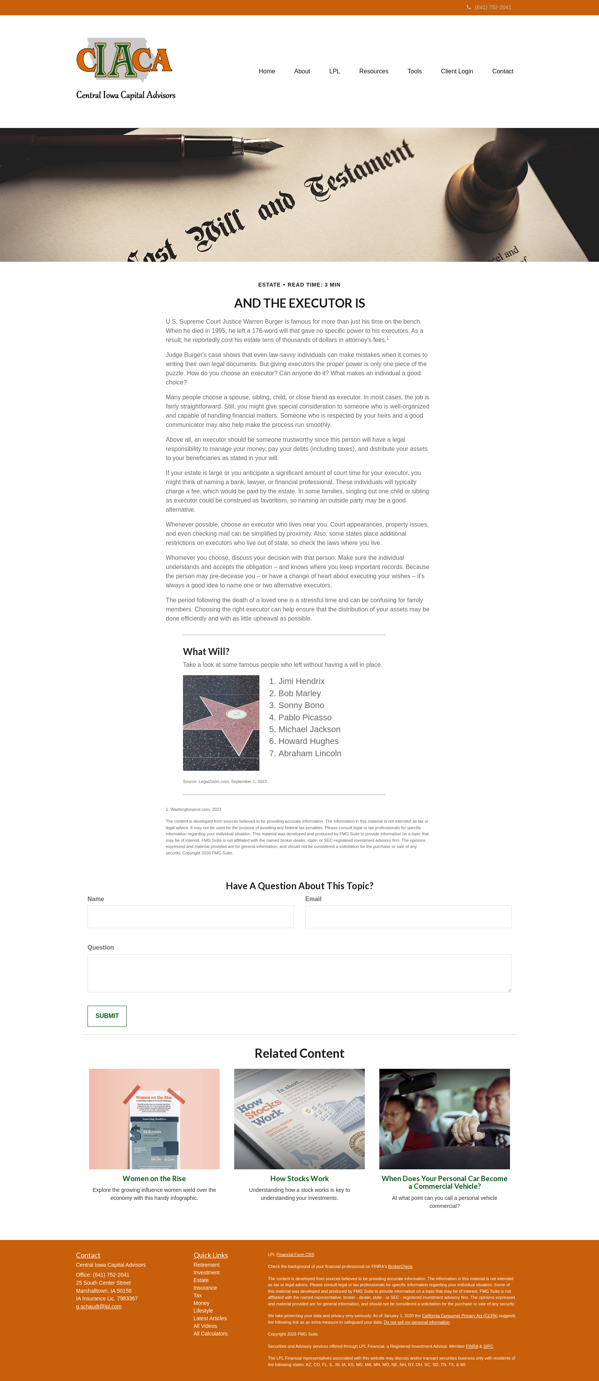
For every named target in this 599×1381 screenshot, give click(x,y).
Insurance (205, 1288)
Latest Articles (210, 1318)
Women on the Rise (154, 1178)
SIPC (488, 1346)
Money (202, 1303)
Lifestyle (203, 1311)
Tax (198, 1295)
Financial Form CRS (295, 1254)
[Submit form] (107, 1016)
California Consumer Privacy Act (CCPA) (460, 1315)
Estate (201, 1280)
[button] (302, 71)
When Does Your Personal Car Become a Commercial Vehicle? (445, 1182)
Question (100, 947)
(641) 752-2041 (489, 7)
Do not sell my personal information (417, 1322)
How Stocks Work (299, 1178)
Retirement (207, 1265)
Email (313, 899)
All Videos (205, 1326)
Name (95, 899)
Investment (207, 1272)
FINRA (472, 1346)
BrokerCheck (400, 1266)
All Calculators (211, 1334)
